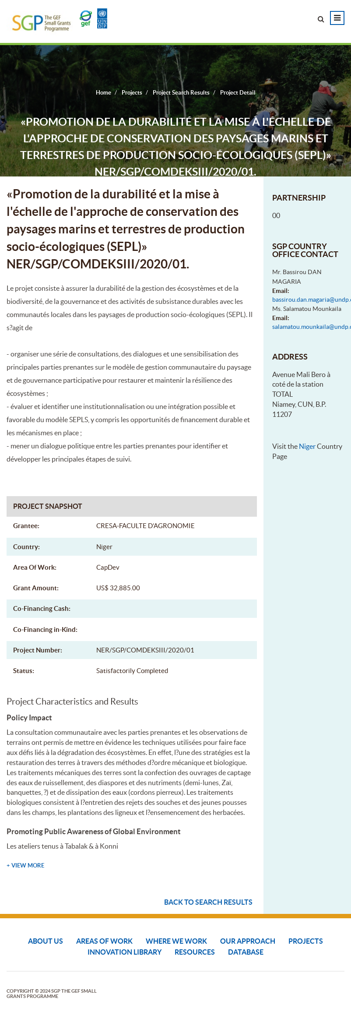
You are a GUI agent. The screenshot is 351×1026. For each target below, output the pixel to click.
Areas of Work (104, 941)
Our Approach (247, 941)
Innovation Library (124, 952)
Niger (307, 446)
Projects (305, 941)
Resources (195, 952)
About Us (45, 941)
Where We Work (176, 941)
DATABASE (245, 952)
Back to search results (208, 902)
